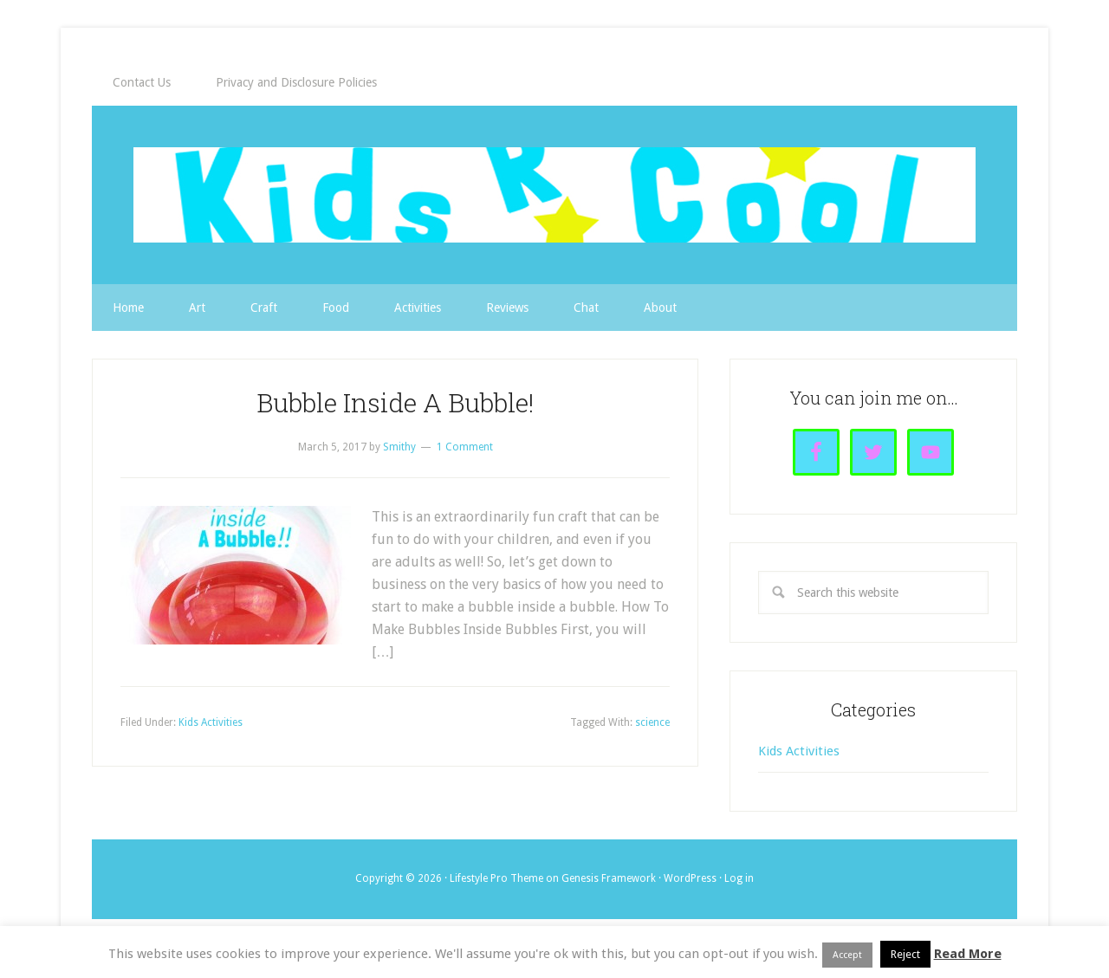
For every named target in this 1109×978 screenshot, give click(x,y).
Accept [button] (847, 955)
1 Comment (465, 447)
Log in (739, 878)
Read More (968, 954)
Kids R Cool (554, 195)
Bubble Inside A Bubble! (395, 402)
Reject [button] (905, 954)
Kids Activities (210, 722)
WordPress (690, 878)
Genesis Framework (608, 878)
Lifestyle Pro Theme (496, 878)
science (652, 722)
